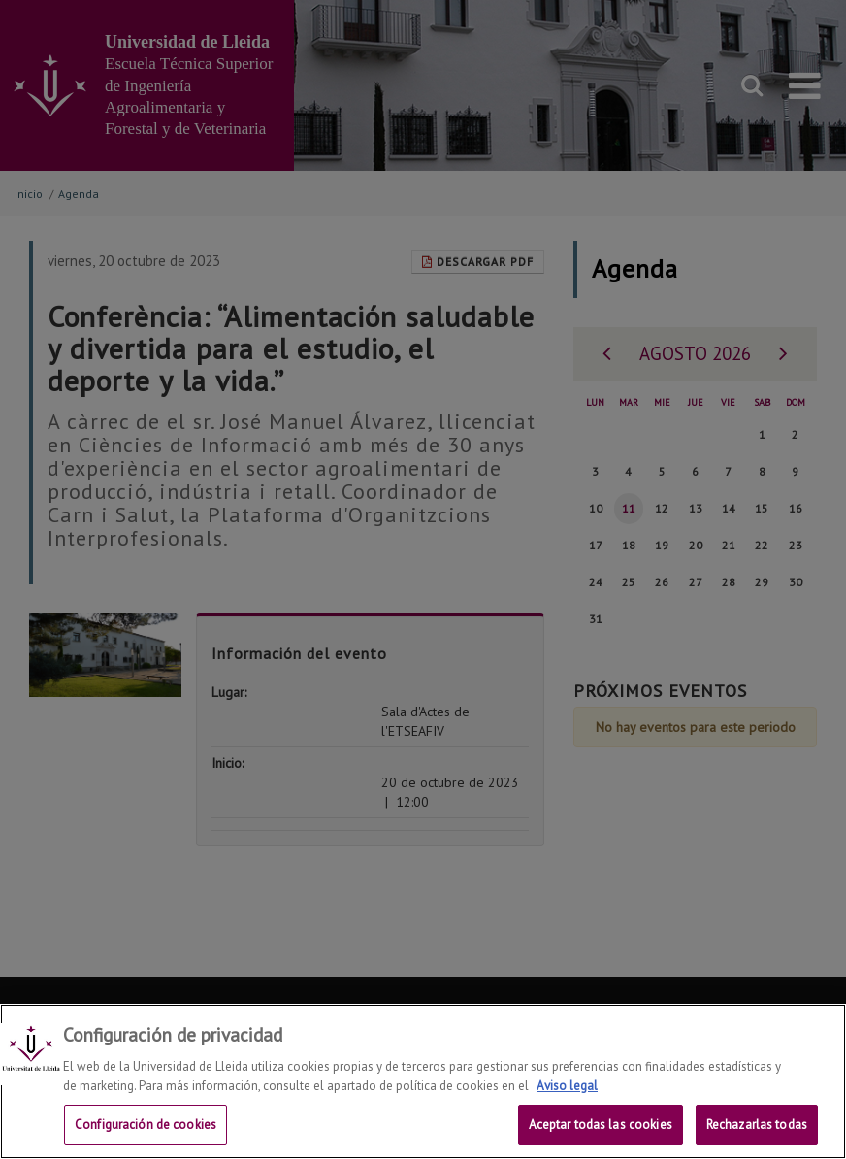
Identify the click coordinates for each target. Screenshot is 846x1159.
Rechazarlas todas (756, 1130)
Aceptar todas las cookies (600, 1130)
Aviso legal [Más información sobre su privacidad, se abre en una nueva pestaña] (567, 1090)
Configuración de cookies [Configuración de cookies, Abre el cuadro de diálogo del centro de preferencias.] (145, 1130)
